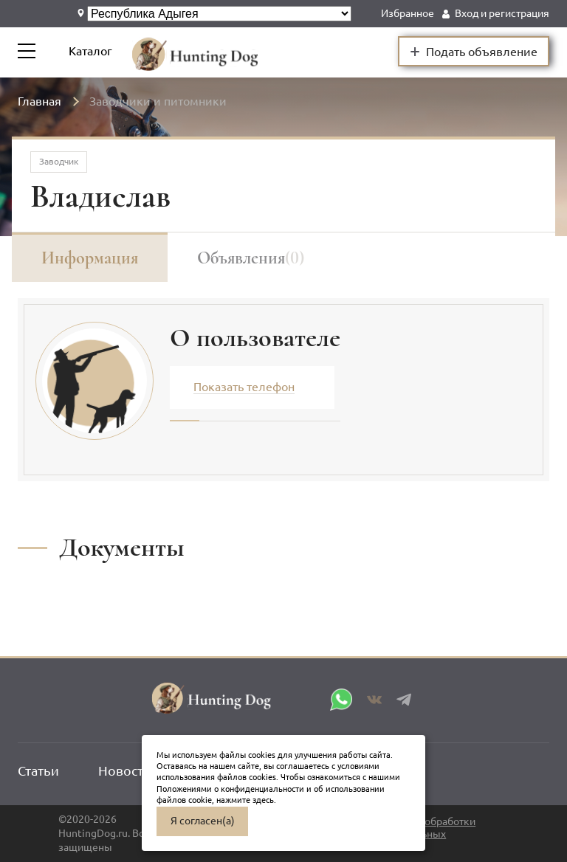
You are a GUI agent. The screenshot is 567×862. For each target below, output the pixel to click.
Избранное (407, 13)
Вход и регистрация (502, 13)
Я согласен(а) (203, 821)
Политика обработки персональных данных (425, 833)
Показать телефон (244, 386)
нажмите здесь (245, 800)
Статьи (38, 770)
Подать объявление (473, 51)
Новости (124, 770)
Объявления (250, 258)
